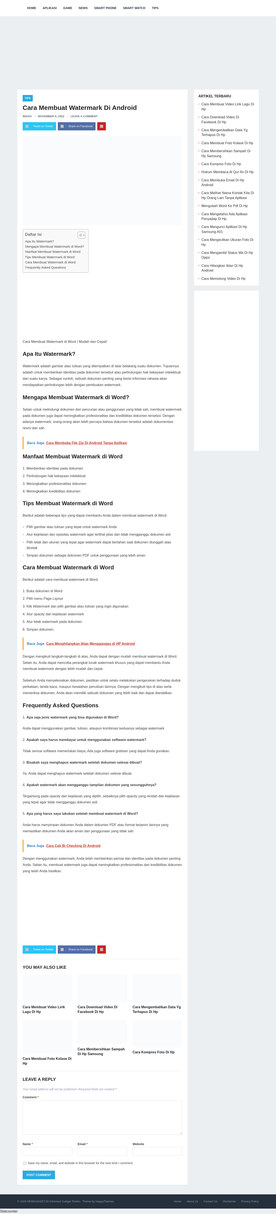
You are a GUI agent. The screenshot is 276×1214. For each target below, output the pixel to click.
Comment (31, 1097)
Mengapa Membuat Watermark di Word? (54, 246)
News (83, 8)
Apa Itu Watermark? (39, 241)
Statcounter (9, 1211)
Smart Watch (134, 8)
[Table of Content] (81, 235)
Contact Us (210, 1201)
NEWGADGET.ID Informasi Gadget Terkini (53, 1201)
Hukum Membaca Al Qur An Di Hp (227, 172)
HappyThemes (105, 1201)
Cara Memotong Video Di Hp (223, 278)
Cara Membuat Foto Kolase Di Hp (227, 143)
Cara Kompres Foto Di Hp (154, 1052)
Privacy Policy (250, 1201)
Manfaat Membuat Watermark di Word (52, 251)
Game (67, 8)
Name (28, 1144)
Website (138, 1144)
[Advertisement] (138, 49)
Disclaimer (229, 1201)
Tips (155, 8)
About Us (192, 1201)
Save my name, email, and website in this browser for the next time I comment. (80, 1163)
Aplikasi (49, 8)
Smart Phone (105, 8)
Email (83, 1144)
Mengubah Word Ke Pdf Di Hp (224, 206)
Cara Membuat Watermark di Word (50, 262)
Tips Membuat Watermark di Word (50, 257)
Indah (27, 116)
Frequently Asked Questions (45, 267)
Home (31, 8)
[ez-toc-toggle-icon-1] (79, 235)
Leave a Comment (84, 116)
